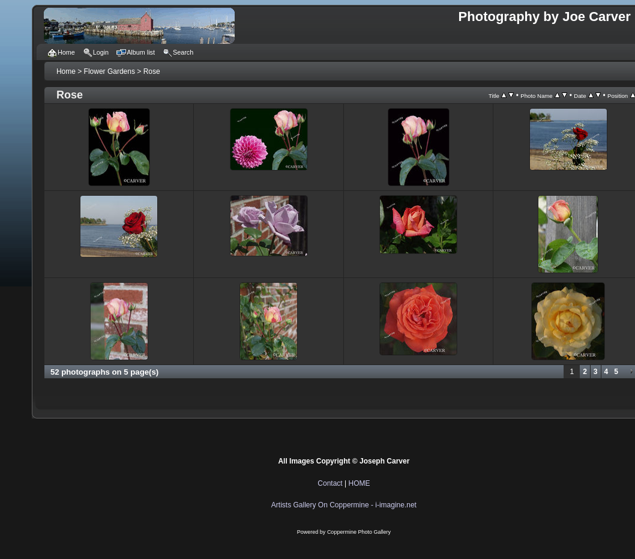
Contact (330, 483)
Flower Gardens (109, 71)
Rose (151, 71)
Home (66, 71)
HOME (359, 483)
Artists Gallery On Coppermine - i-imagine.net (344, 505)
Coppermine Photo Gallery (359, 532)
